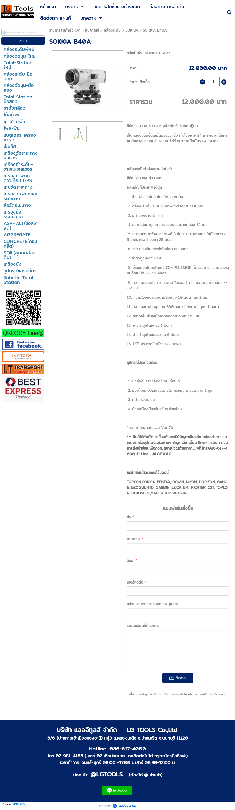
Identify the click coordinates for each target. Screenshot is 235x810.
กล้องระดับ (112, 30)
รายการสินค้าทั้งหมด (64, 30)
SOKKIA (131, 30)
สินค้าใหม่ (92, 30)
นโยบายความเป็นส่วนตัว (202, 694)
